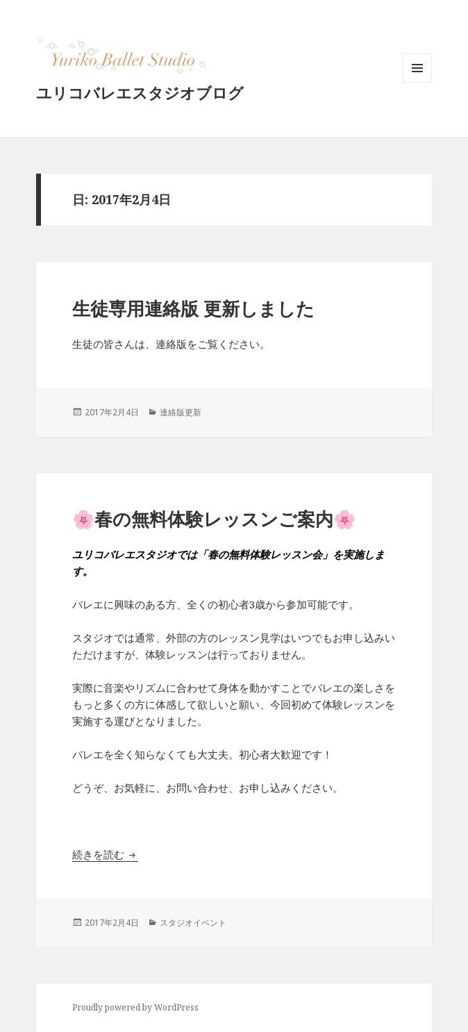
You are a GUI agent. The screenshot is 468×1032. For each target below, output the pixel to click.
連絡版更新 (180, 412)
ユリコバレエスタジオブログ (140, 92)
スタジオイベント (193, 923)
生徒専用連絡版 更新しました (193, 308)
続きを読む (105, 854)
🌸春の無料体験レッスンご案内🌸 (214, 518)
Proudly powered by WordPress (135, 1007)
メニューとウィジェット (417, 82)
